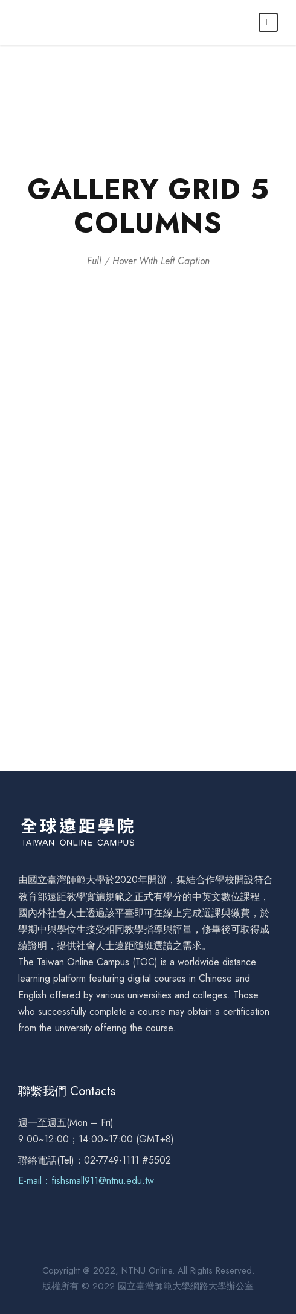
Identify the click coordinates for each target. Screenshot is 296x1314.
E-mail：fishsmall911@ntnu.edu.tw (86, 1181)
